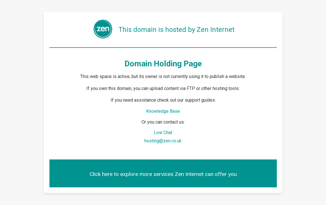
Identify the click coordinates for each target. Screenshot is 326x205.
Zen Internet (215, 30)
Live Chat (163, 132)
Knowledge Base (163, 111)
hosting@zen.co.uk (163, 141)
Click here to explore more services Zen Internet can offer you (163, 174)
